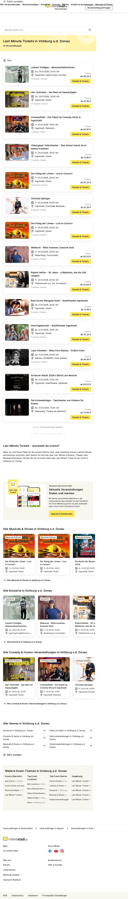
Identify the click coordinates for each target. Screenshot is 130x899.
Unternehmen (9, 870)
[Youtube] (56, 851)
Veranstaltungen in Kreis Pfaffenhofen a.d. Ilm (90, 828)
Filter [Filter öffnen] (7, 60)
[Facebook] (50, 851)
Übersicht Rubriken (12, 880)
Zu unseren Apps (10, 850)
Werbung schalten (11, 875)
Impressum (33, 895)
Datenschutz (17, 895)
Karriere (6, 865)
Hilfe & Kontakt (55, 865)
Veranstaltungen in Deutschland (18, 828)
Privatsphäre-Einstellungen (54, 895)
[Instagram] (62, 851)
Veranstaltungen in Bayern (49, 828)
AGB (5, 895)
